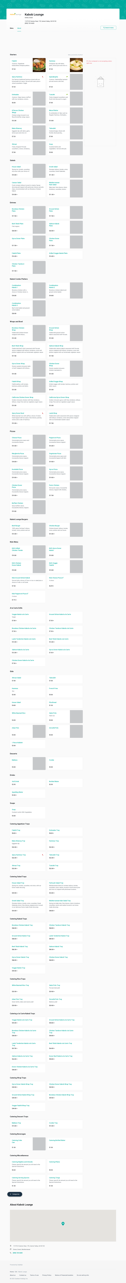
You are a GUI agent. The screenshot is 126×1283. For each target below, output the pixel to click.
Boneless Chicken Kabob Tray (20, 925)
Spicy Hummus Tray (17, 855)
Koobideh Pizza (15, 469)
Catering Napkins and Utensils (20, 1162)
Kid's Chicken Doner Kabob (14, 564)
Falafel (12, 61)
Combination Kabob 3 (14, 304)
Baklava (13, 760)
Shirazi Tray (14, 865)
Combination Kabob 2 (51, 286)
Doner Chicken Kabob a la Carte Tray (23, 1067)
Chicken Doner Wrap (52, 365)
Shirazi (12, 144)
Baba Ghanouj (15, 128)
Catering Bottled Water (55, 1140)
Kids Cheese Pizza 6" (54, 578)
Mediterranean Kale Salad (52, 184)
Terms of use (32, 1275)
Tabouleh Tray (52, 855)
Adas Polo (13, 728)
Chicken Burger (52, 526)
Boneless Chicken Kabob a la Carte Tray (22, 1032)
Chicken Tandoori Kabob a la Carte (59, 628)
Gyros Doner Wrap (16, 363)
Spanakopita (51, 77)
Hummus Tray (52, 841)
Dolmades (13, 94)
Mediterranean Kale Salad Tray (58, 901)
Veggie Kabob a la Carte (18, 614)
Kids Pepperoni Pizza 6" (18, 594)
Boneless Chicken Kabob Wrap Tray (59, 1095)
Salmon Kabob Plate (52, 225)
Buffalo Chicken (15, 503)
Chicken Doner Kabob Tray (56, 957)
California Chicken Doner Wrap (21, 397)
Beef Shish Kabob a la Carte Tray (58, 1043)
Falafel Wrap (14, 381)
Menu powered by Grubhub (73, 54)
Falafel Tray (14, 830)
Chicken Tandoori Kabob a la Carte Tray (59, 1032)
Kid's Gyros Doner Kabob (53, 549)
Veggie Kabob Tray (16, 968)
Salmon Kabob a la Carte (18, 650)
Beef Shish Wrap (16, 346)
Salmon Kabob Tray (54, 946)
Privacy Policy (45, 1275)
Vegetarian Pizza (53, 453)
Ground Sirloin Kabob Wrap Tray (21, 1095)
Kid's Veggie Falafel (51, 564)
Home (10, 1272)
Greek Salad (51, 167)
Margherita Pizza (16, 453)
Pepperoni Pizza (53, 438)
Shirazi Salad (14, 678)
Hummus (50, 61)
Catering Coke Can (15, 1141)
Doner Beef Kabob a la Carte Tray (59, 1056)
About (17, 28)
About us (11, 1275)
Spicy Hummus (15, 77)
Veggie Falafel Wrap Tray (19, 1105)
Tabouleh (50, 128)
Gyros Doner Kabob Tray (18, 957)
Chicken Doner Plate (52, 239)
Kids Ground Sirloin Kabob (19, 578)
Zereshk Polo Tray (53, 999)
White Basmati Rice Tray (18, 985)
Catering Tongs (52, 1178)
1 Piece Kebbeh (15, 742)
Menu (10, 28)
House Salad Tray (16, 883)
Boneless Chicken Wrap (16, 329)
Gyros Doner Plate (16, 238)
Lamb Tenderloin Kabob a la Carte (22, 639)
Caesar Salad (14, 182)
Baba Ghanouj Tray (16, 841)
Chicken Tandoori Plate (16, 265)
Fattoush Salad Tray (54, 883)
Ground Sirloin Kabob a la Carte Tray (60, 1020)
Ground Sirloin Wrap (52, 329)
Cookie (49, 760)
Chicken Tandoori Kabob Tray (57, 925)
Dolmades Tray (52, 830)
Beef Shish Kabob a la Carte (57, 639)
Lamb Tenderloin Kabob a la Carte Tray (22, 1044)
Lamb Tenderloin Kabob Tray (57, 936)
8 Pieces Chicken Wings (16, 111)
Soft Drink (13, 781)
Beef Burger (14, 526)
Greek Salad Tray (16, 901)
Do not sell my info (81, 1275)
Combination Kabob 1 (14, 286)
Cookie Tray (51, 1123)
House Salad (14, 167)
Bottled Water (52, 781)
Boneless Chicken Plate (16, 210)
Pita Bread (51, 702)
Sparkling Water (15, 792)
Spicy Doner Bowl (16, 413)
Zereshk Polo (52, 728)
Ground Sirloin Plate (52, 210)
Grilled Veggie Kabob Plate (56, 253)
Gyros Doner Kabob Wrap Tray (20, 1084)
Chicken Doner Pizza (15, 486)
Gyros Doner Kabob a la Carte (57, 650)
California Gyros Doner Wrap (57, 397)
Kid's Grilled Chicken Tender (15, 549)
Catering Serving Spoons (19, 1178)
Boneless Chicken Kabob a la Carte (22, 628)
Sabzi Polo (51, 713)
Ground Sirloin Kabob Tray (19, 936)
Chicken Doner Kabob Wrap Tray (58, 1084)
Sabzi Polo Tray (52, 985)
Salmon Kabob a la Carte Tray (20, 1056)
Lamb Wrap (51, 413)
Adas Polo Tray (15, 999)
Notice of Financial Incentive (62, 1275)
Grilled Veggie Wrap (54, 381)
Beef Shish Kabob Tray (18, 946)
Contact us (21, 1275)
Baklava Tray (14, 1123)
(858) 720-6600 (28, 23)
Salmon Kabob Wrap (54, 346)
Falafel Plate (14, 253)
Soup (49, 144)
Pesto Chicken (52, 485)
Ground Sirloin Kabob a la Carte (58, 614)
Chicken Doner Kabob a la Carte (21, 660)
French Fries (51, 688)
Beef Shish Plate (16, 224)
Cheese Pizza (15, 438)
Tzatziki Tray (52, 865)
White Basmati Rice (17, 713)
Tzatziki (50, 94)
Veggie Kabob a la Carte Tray (20, 1020)
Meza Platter (51, 110)
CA (14, 1272)
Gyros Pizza (51, 469)
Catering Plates (52, 1162)
